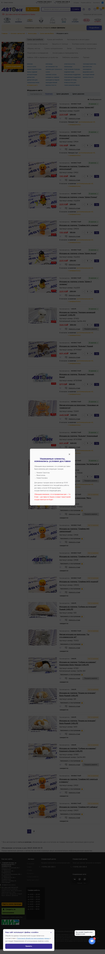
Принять (28, 946)
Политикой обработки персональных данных (33, 938)
